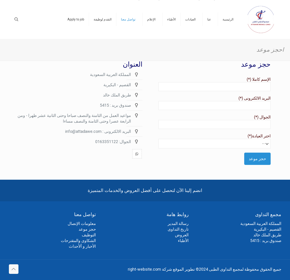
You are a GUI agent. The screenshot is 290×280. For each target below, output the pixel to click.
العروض (182, 234)
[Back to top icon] (13, 269)
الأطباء (183, 240)
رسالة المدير (178, 223)
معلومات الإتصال (82, 223)
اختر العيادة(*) (210, 141)
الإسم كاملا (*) (210, 84)
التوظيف (89, 234)
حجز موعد (87, 229)
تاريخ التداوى (178, 229)
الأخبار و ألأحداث (82, 246)
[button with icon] (135, 152)
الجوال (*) (210, 122)
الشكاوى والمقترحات (78, 240)
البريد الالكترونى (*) (210, 103)
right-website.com (144, 269)
